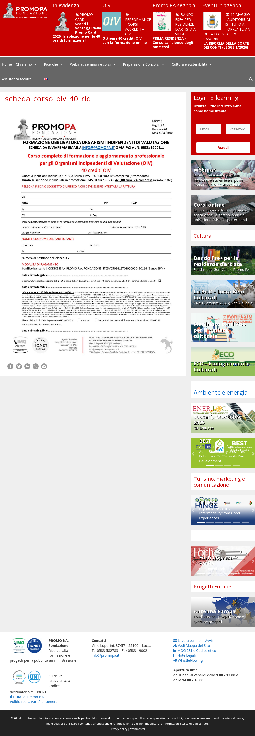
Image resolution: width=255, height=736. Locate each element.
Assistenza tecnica (22, 79)
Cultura (202, 235)
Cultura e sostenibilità (195, 64)
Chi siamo (29, 64)
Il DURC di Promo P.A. (27, 696)
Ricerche (56, 64)
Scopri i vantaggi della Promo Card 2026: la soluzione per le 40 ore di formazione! (77, 32)
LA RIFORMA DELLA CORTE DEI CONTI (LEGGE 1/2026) (226, 45)
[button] (193, 453)
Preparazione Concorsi (146, 64)
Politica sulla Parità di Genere (33, 701)
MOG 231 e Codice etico (194, 650)
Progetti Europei (213, 586)
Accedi (223, 147)
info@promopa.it (105, 655)
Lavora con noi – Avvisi (193, 640)
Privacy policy (118, 729)
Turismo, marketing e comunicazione (219, 481)
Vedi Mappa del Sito (191, 645)
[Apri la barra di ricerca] (251, 79)
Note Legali (184, 655)
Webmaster (137, 729)
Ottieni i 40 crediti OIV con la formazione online (124, 40)
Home (7, 64)
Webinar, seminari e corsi (95, 64)
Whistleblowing (188, 660)
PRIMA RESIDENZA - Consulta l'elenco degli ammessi (173, 42)
